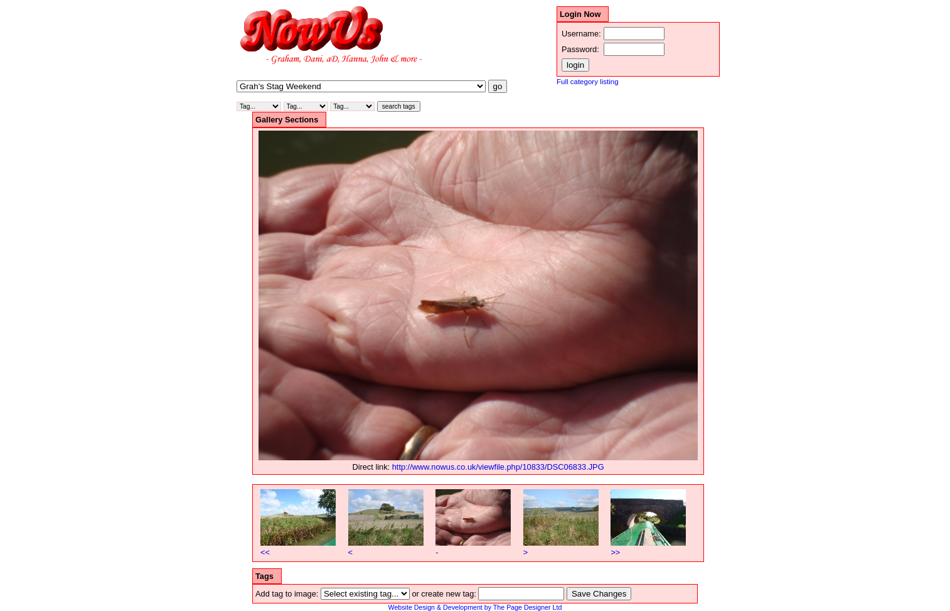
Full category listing (588, 81)
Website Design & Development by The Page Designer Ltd (475, 607)
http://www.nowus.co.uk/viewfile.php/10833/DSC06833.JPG (498, 467)
